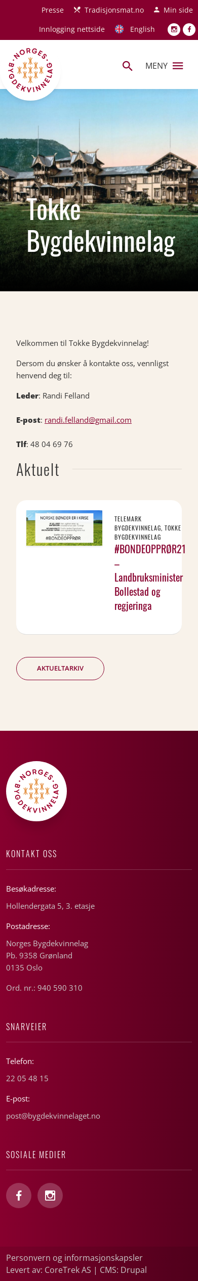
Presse (53, 10)
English (142, 29)
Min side (178, 10)
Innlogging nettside (72, 29)
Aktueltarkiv (60, 668)
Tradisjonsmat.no (114, 10)
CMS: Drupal (123, 1269)
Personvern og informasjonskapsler (74, 1257)
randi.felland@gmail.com (88, 420)
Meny (164, 66)
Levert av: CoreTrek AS (48, 1269)
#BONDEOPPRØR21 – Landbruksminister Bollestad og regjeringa (150, 577)
